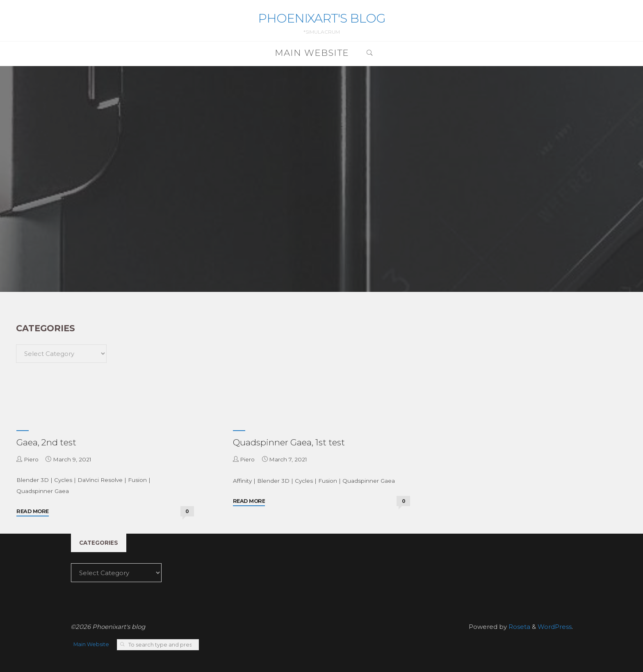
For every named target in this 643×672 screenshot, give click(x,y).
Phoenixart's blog (321, 18)
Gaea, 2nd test (46, 442)
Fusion (137, 480)
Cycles (63, 480)
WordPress (555, 627)
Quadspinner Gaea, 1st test (289, 442)
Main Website (91, 644)
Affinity (242, 480)
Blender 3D (32, 480)
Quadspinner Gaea (42, 491)
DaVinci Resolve (100, 480)
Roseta (518, 627)
